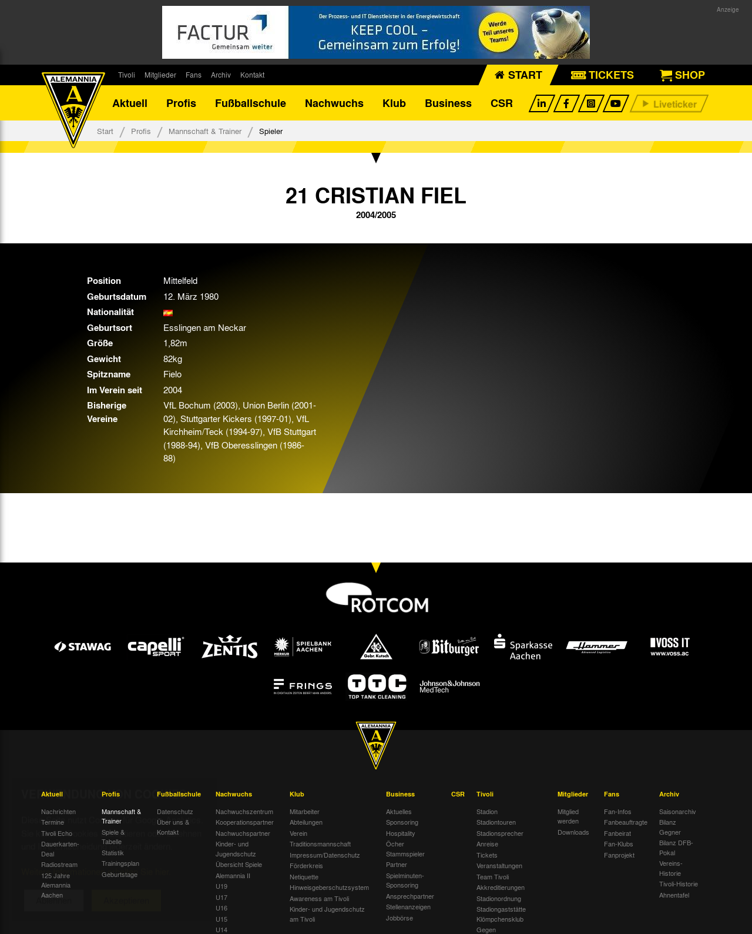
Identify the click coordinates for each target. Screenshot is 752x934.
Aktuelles (399, 811)
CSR (502, 103)
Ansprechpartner (410, 895)
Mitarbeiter (305, 811)
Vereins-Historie (671, 868)
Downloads (573, 831)
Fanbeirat (617, 833)
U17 (221, 897)
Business (448, 103)
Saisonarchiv (677, 811)
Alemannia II (233, 875)
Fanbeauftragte (625, 821)
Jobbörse (399, 917)
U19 (221, 886)
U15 (221, 918)
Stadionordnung (498, 898)
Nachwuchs (334, 103)
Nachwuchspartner (243, 833)
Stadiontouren (496, 821)
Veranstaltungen (499, 865)
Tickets (487, 854)
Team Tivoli (492, 876)
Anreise (487, 843)
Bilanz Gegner (670, 826)
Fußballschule (250, 103)
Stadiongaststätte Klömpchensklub (501, 913)
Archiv (221, 74)
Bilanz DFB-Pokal (676, 847)
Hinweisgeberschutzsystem (329, 887)
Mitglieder (160, 74)
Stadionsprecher (499, 833)
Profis (181, 103)
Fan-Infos (618, 811)
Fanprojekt (619, 854)
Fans (194, 74)
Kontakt (252, 74)
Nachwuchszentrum (244, 811)
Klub (394, 103)
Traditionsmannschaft (320, 843)
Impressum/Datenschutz (325, 854)
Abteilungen (306, 821)
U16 (221, 907)
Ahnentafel (674, 894)
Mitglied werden (568, 816)
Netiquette (304, 876)
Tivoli (126, 74)
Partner (396, 864)
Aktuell (129, 103)
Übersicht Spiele (239, 864)
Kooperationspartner (245, 821)
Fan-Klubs (618, 843)
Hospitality (400, 833)
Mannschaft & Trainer (205, 130)
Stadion (487, 811)
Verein (298, 833)
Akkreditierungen (500, 887)
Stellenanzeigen (408, 906)
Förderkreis (306, 865)
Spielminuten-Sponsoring (405, 880)
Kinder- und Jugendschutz (236, 848)
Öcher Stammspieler (405, 848)
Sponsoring (402, 821)
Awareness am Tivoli (319, 898)
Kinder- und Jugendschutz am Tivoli (327, 913)
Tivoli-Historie (678, 883)
